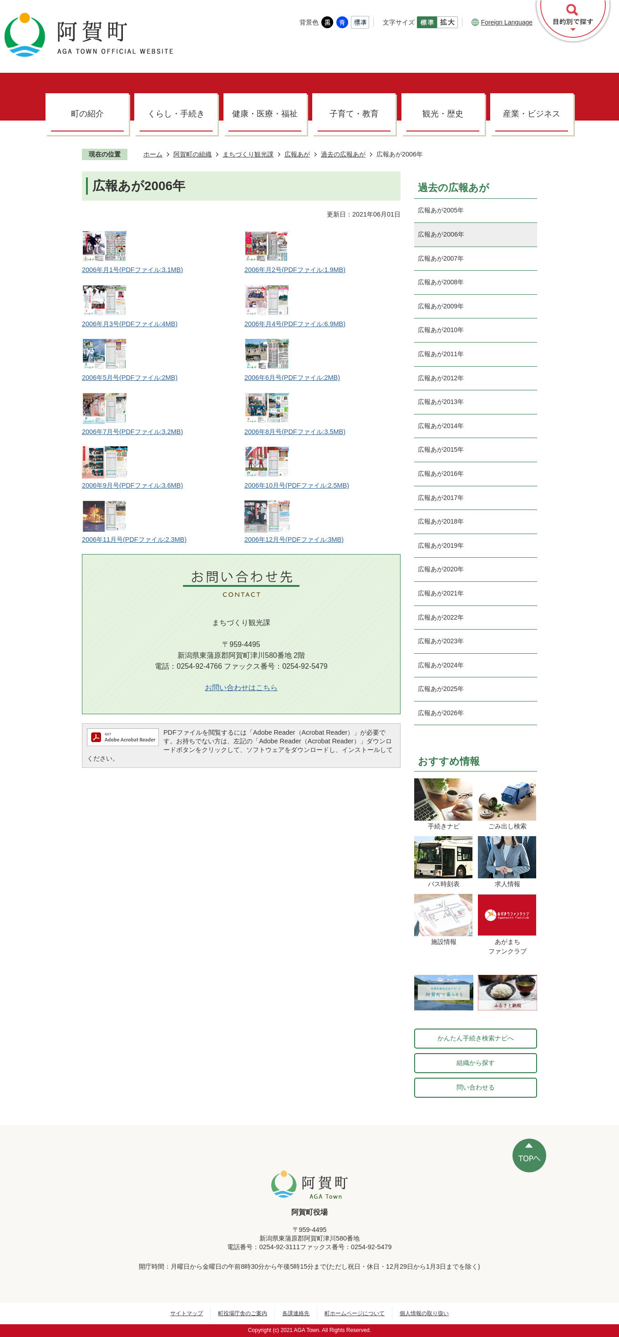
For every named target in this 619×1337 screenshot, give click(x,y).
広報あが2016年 (441, 473)
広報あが (297, 154)
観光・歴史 (442, 113)
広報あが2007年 (441, 258)
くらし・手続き (176, 113)
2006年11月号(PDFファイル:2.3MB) (134, 539)
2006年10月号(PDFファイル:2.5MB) (296, 485)
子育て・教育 (354, 113)
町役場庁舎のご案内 (242, 1313)
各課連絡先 (296, 1313)
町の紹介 (87, 113)
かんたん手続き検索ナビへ (475, 1038)
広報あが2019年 (441, 545)
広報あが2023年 (441, 641)
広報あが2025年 (441, 688)
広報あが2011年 (441, 354)
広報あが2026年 (441, 712)
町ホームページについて (355, 1313)
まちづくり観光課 (248, 154)
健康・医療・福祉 (265, 113)
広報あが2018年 (441, 521)
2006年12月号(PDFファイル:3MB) (294, 539)
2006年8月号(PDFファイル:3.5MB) (294, 431)
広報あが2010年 (441, 329)
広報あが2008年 (441, 282)
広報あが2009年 (441, 306)
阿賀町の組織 (192, 154)
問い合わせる (476, 1087)
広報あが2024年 (441, 665)
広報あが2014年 (441, 425)
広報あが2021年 (441, 593)
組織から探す (476, 1062)
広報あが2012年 (441, 378)
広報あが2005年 (441, 210)
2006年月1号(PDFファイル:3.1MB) (132, 269)
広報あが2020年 (441, 569)
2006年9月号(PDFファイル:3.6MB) (132, 485)
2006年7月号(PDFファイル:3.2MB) (132, 431)
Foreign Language (502, 22)
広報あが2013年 (441, 401)
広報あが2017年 (441, 497)
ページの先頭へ (529, 1155)
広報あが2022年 (441, 617)
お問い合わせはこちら (241, 687)
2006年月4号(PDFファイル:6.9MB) (294, 324)
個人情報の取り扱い (424, 1313)
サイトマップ (186, 1313)
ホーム (152, 154)
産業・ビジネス (531, 113)
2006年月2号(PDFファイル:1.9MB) (294, 269)
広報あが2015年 (441, 449)
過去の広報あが (343, 154)
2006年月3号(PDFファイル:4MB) (130, 324)
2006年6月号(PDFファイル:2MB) (292, 377)
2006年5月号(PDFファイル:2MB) (130, 377)
